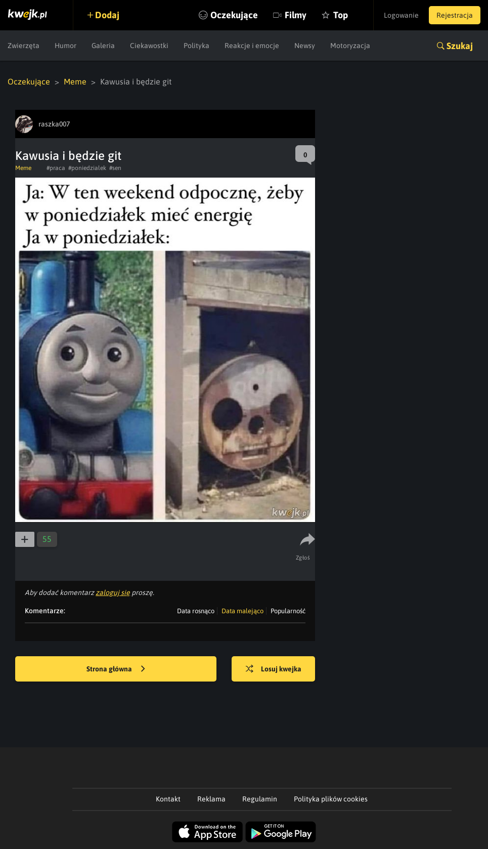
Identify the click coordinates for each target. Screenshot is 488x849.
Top (340, 15)
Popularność (288, 611)
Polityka (196, 45)
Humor (65, 45)
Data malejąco (242, 611)
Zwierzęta (23, 45)
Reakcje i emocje (252, 45)
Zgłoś (303, 558)
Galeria (103, 45)
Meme (75, 81)
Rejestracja (454, 15)
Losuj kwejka (273, 669)
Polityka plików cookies (331, 799)
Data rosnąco (195, 611)
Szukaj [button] (460, 45)
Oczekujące (234, 15)
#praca (56, 168)
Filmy (295, 15)
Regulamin (259, 799)
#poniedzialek (87, 168)
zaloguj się (113, 592)
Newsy (304, 45)
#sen (115, 168)
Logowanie (401, 15)
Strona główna (115, 669)
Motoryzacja (350, 45)
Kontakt (168, 799)
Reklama (211, 799)
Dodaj (107, 15)
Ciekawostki (149, 45)
